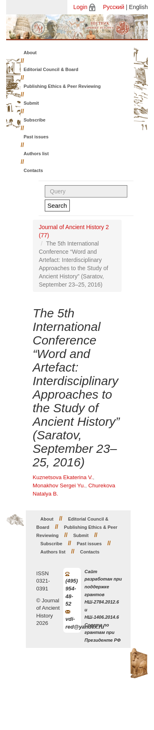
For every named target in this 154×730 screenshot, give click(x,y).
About (30, 52)
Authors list (36, 153)
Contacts (33, 170)
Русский (113, 7)
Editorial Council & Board (51, 69)
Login (80, 7)
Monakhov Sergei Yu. (59, 485)
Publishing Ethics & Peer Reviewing (62, 86)
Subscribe (35, 119)
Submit (31, 103)
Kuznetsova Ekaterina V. (63, 477)
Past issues (36, 136)
